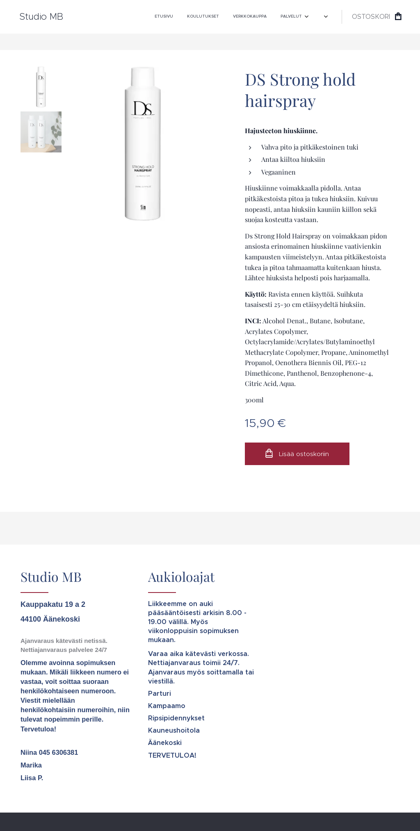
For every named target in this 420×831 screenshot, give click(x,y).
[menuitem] (224, 17)
